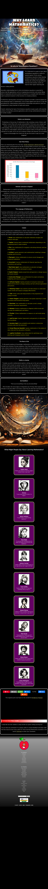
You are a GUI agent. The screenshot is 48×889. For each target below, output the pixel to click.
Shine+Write (24, 769)
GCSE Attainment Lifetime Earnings (34, 144)
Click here (19, 731)
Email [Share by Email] (14, 691)
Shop (24, 791)
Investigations (24, 761)
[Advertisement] (24, 9)
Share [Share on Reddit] (24, 694)
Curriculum (24, 776)
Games (24, 755)
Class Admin (24, 775)
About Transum (24, 785)
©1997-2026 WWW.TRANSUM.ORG (24, 805)
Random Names (24, 772)
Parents (24, 787)
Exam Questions (24, 762)
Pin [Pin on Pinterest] (6, 691)
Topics (24, 786)
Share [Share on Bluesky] (27, 691)
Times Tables (24, 758)
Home (24, 784)
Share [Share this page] (20, 691)
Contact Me (24, 790)
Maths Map (24, 753)
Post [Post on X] (34, 691)
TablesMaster (24, 759)
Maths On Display (24, 774)
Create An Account (24, 783)
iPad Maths (24, 760)
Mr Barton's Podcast (37, 698)
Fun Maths (24, 770)
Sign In (24, 782)
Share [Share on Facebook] (41, 691)
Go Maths (24, 754)
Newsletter (24, 771)
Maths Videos (24, 773)
